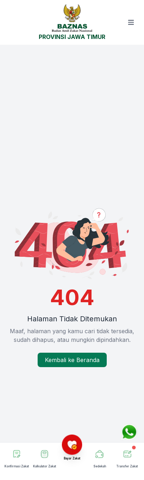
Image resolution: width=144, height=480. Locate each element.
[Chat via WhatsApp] (129, 432)
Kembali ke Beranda (72, 360)
